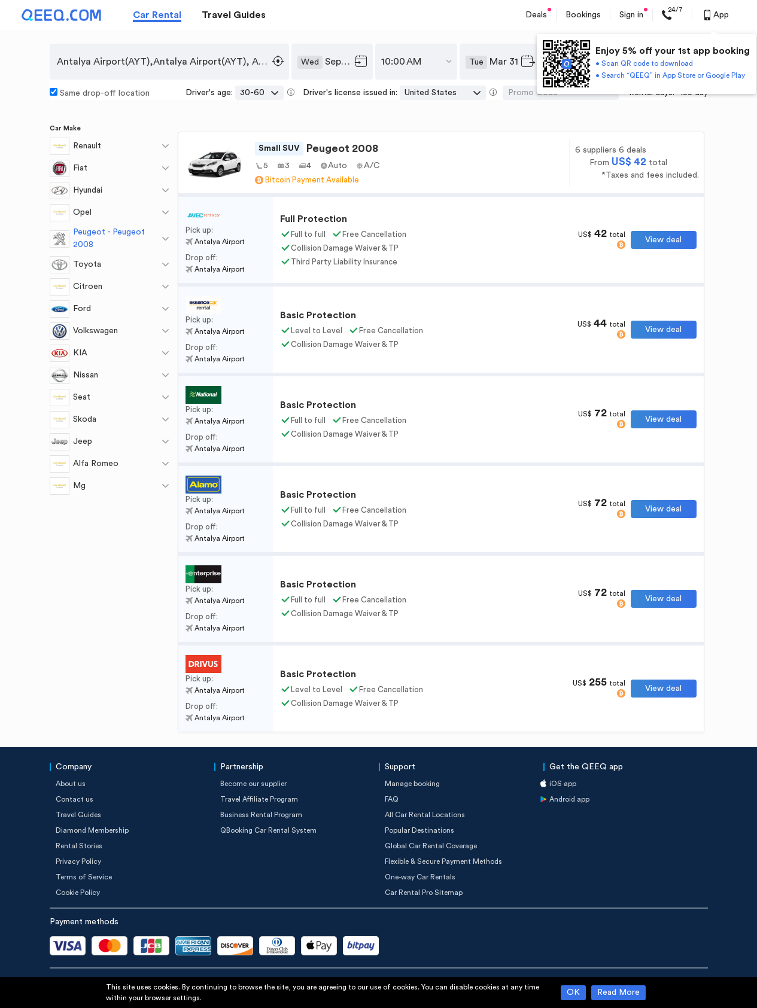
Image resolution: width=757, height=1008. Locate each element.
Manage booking (412, 783)
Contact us (74, 799)
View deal (663, 240)
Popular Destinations (419, 830)
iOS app (562, 783)
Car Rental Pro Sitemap (424, 892)
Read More (618, 992)
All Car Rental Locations (425, 814)
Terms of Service (84, 877)
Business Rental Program (261, 814)
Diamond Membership (92, 830)
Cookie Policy (78, 892)
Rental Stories (79, 845)
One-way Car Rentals (420, 877)
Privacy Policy (78, 861)
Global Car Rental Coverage (431, 845)
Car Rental (157, 15)
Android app (569, 799)
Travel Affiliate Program (259, 799)
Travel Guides (234, 15)
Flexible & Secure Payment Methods (443, 861)
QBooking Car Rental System (268, 830)
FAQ (392, 799)
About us (71, 783)
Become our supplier (253, 783)
